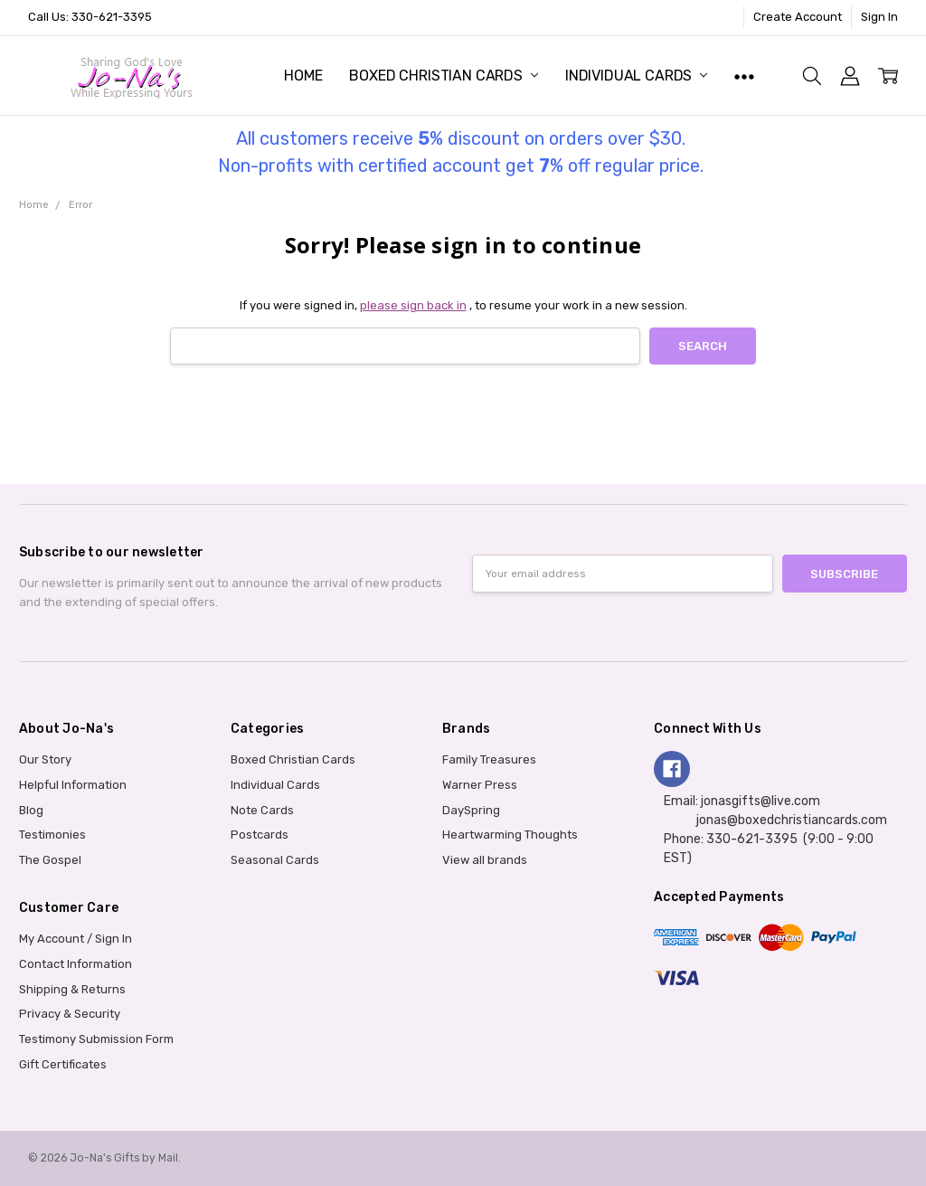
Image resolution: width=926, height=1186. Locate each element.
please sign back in (413, 305)
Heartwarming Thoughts (510, 834)
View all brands (484, 860)
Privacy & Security (69, 1013)
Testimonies (52, 834)
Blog (31, 810)
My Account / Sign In (75, 938)
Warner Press (479, 785)
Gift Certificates (63, 1064)
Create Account (797, 17)
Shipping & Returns (72, 989)
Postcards (259, 834)
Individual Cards (636, 75)
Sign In (879, 17)
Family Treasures (489, 759)
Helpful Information (73, 785)
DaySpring (471, 810)
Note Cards (262, 810)
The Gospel (50, 860)
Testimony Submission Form (96, 1039)
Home (303, 75)
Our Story (45, 759)
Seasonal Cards (275, 860)
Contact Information (75, 964)
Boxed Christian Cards (443, 75)
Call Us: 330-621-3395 (90, 17)
